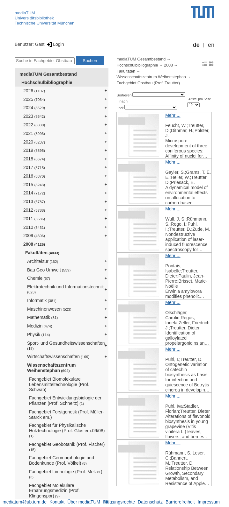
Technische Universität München (44, 23)
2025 (34, 99)
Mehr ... (172, 115)
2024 (34, 107)
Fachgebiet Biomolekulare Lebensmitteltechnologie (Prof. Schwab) (59, 384)
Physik (38, 334)
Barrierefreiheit (180, 501)
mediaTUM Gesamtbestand (48, 74)
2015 (34, 184)
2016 (34, 176)
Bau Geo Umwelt (48, 269)
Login (55, 44)
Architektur (42, 261)
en (211, 45)
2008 (34, 244)
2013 (34, 201)
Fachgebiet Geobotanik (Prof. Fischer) (67, 447)
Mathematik (42, 317)
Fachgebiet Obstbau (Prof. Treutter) (148, 83)
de (196, 45)
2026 (34, 90)
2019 (34, 150)
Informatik (41, 300)
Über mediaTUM (83, 501)
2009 (34, 235)
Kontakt (56, 501)
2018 (34, 158)
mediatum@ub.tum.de (25, 501)
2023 (34, 116)
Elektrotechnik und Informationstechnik (65, 289)
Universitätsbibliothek (34, 18)
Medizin (39, 325)
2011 (34, 218)
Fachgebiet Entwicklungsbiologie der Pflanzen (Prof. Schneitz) (65, 400)
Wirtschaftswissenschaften (58, 356)
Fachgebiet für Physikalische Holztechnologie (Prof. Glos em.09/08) (67, 430)
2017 (34, 167)
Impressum (209, 501)
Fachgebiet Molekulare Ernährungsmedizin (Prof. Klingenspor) (54, 491)
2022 (34, 124)
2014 (34, 192)
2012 (34, 210)
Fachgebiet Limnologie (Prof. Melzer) (65, 474)
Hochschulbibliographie (46, 82)
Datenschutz (150, 501)
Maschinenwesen (49, 309)
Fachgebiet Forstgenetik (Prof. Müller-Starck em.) (66, 414)
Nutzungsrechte (119, 501)
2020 (34, 141)
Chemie (38, 278)
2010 (34, 227)
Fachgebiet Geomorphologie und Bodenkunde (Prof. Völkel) (61, 460)
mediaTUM (25, 13)
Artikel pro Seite (199, 99)
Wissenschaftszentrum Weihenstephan (51, 368)
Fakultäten (42, 252)
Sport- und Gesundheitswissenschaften (66, 345)
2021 (34, 133)
